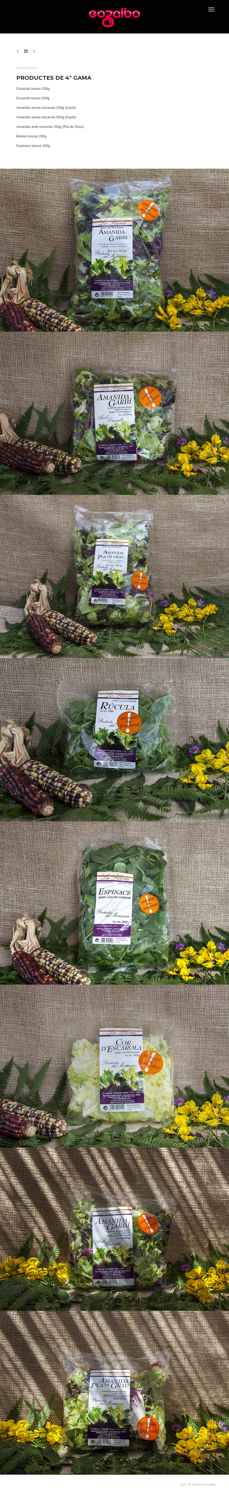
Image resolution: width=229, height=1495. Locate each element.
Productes (26, 68)
